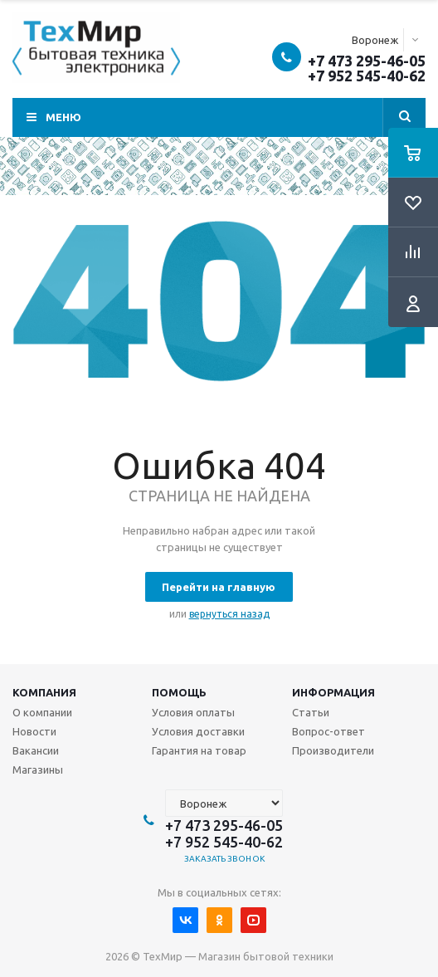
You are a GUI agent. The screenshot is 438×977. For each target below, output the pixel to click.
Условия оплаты (193, 712)
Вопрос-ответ (328, 731)
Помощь (179, 692)
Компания (44, 692)
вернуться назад (229, 613)
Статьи (310, 712)
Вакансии (35, 750)
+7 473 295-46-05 (367, 60)
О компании (42, 712)
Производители (333, 750)
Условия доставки (198, 731)
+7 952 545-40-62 (367, 75)
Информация (333, 692)
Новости (34, 731)
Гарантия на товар (199, 750)
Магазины (37, 769)
